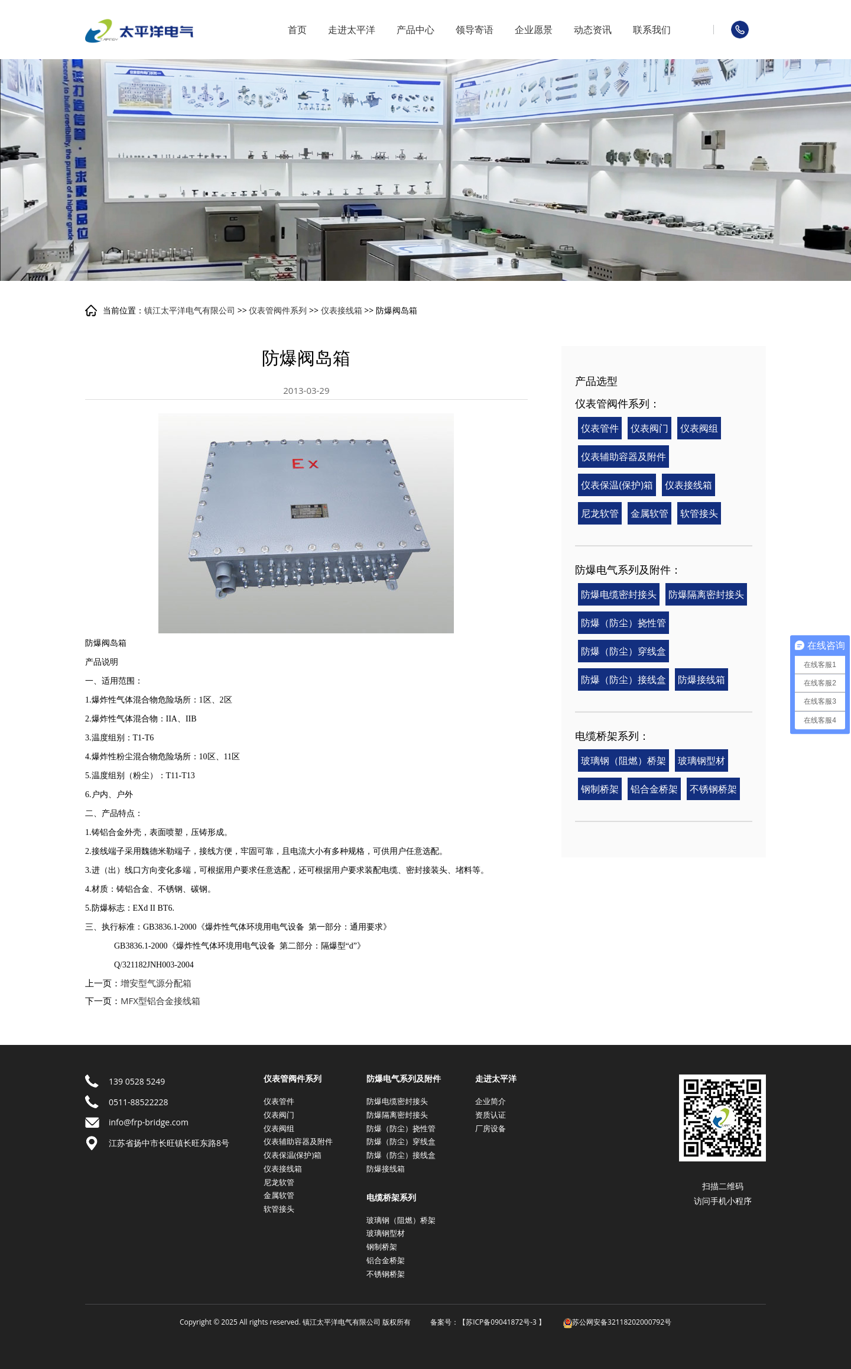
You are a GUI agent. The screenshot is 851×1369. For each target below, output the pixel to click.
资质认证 (490, 1114)
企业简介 (490, 1101)
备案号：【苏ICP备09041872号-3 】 (487, 1322)
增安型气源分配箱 (156, 983)
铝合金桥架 (654, 788)
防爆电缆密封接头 (619, 594)
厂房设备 (490, 1128)
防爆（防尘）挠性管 (623, 622)
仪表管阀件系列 (278, 310)
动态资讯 (593, 29)
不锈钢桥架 (713, 788)
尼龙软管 (600, 513)
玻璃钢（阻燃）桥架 (623, 760)
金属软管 (649, 513)
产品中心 (415, 29)
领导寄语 (474, 29)
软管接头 (699, 513)
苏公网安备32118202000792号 (617, 1322)
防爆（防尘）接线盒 (623, 679)
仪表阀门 (649, 428)
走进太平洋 (351, 29)
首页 (297, 29)
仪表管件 (600, 428)
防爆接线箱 (701, 679)
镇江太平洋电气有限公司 (189, 310)
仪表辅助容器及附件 (623, 456)
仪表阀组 (699, 428)
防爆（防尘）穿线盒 (623, 651)
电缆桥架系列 (391, 1197)
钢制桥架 (600, 788)
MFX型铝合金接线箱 (160, 1000)
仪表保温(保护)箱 (616, 484)
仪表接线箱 (341, 310)
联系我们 (652, 29)
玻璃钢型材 (701, 760)
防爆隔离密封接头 (706, 594)
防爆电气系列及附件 (403, 1079)
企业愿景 (534, 29)
